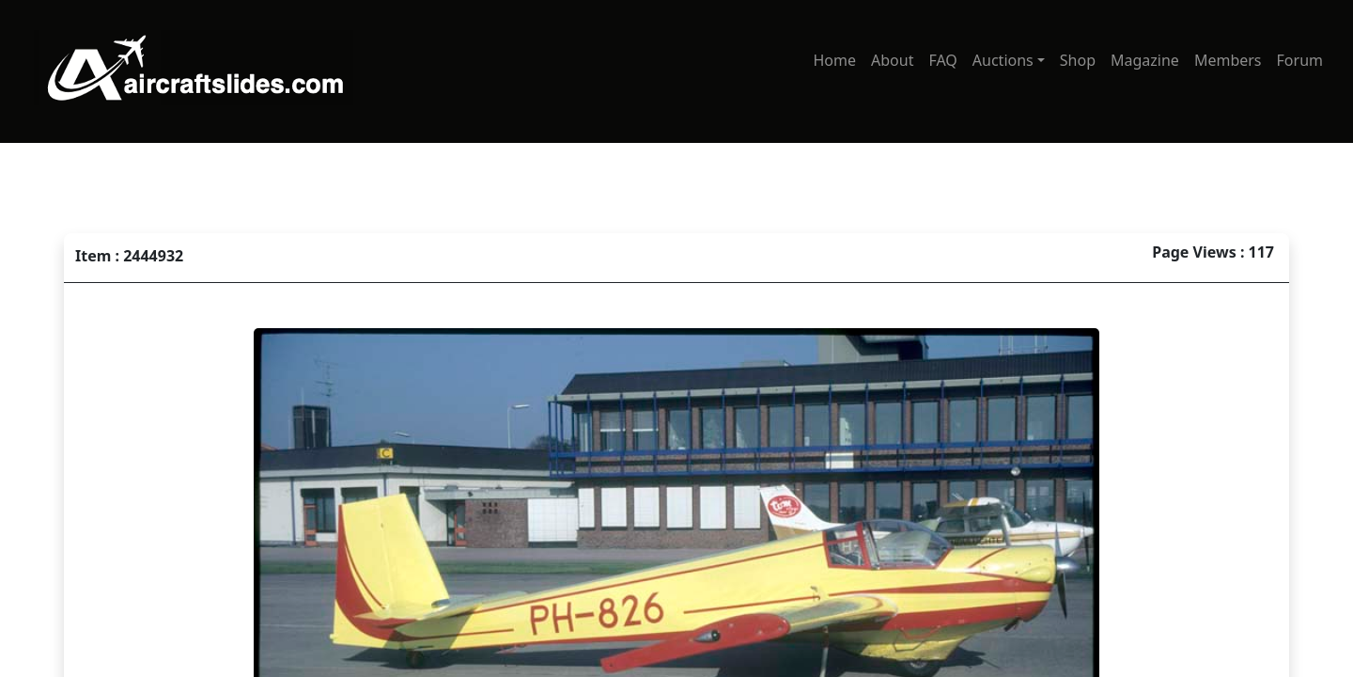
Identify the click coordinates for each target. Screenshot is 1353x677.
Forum (1300, 60)
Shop (1078, 60)
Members (1228, 60)
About (892, 60)
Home (834, 60)
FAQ (942, 60)
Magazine (1145, 60)
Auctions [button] (1003, 60)
